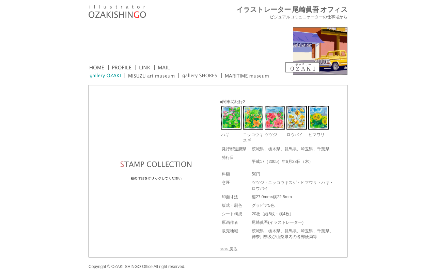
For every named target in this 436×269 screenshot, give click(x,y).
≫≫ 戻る (228, 249)
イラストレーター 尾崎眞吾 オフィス (291, 9)
